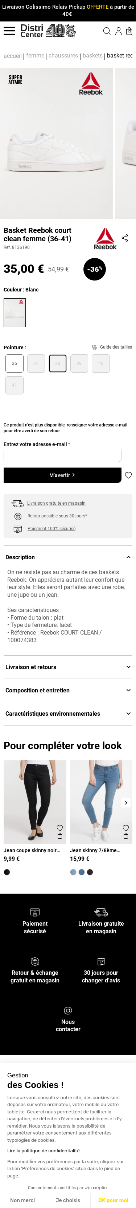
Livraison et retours (68, 667)
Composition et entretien (68, 690)
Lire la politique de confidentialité (43, 1150)
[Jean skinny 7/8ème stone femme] (81, 872)
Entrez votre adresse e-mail (37, 444)
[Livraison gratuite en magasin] (101, 912)
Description (68, 557)
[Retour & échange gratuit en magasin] (35, 961)
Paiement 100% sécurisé (51, 528)
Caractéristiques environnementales (68, 713)
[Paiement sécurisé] (35, 912)
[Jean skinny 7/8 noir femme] (90, 872)
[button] (101, 31)
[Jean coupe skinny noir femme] (7, 872)
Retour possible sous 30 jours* (57, 515)
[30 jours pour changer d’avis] (101, 961)
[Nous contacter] (68, 1009)
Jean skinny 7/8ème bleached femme (93, 850)
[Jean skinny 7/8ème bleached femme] (73, 872)
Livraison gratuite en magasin (56, 503)
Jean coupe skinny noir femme (30, 850)
